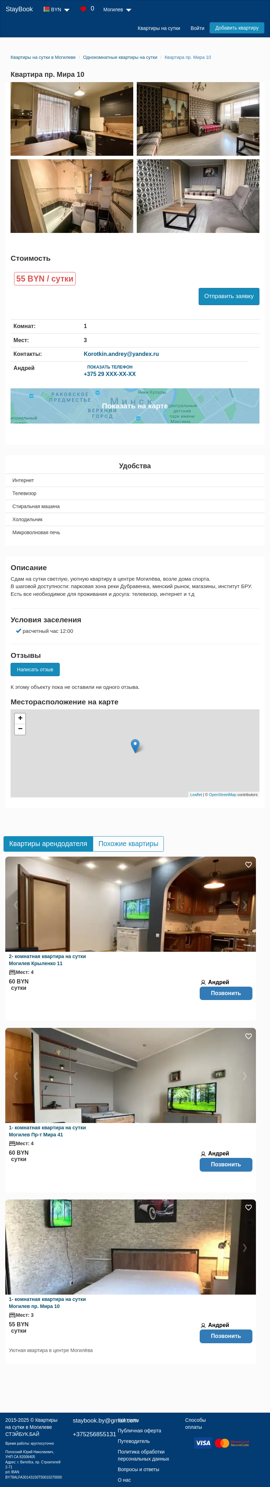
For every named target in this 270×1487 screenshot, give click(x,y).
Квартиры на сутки (159, 28)
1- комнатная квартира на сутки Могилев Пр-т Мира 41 (47, 1131)
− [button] (20, 729)
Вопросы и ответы (138, 1469)
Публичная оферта (139, 1430)
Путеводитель (134, 1441)
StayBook (19, 9)
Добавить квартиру (236, 28)
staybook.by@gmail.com (105, 1420)
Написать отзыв (35, 669)
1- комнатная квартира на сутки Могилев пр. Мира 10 (47, 1302)
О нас (124, 1480)
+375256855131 (94, 1434)
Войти (197, 28)
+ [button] (20, 719)
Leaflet (196, 794)
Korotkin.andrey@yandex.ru (121, 354)
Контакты (128, 1420)
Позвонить (226, 993)
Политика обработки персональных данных (143, 1455)
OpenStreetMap (222, 794)
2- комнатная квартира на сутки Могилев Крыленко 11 (47, 960)
